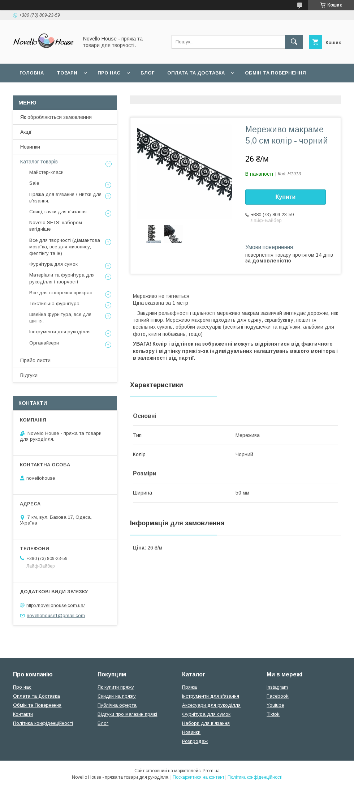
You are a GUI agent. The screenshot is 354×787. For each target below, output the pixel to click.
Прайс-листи (35, 360)
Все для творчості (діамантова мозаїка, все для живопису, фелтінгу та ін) (64, 247)
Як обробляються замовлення (56, 117)
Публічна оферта (117, 705)
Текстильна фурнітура (54, 303)
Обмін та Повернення (37, 705)
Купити (286, 197)
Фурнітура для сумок (53, 264)
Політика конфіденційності (43, 723)
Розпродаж (195, 741)
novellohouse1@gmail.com (56, 615)
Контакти (23, 714)
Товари (67, 73)
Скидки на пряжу (117, 696)
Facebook (278, 696)
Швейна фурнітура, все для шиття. (60, 318)
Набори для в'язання (206, 723)
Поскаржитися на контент (198, 777)
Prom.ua (211, 770)
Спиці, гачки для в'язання (58, 211)
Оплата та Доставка (196, 73)
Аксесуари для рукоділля (211, 705)
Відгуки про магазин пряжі (127, 714)
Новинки (30, 147)
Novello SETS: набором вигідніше (55, 226)
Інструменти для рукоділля (60, 331)
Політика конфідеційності (192, 91)
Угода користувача (113, 91)
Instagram (277, 687)
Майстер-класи (46, 172)
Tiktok (273, 714)
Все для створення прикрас (60, 292)
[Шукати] (294, 42)
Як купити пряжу (116, 687)
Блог (147, 73)
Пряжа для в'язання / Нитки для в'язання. (65, 198)
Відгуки (29, 375)
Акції (25, 132)
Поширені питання (46, 91)
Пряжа (189, 687)
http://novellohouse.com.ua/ (55, 605)
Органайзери (44, 343)
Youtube (275, 705)
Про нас (109, 73)
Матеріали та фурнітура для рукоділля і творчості (62, 278)
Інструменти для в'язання (210, 696)
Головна (32, 73)
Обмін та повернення (275, 73)
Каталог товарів (39, 161)
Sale (34, 183)
